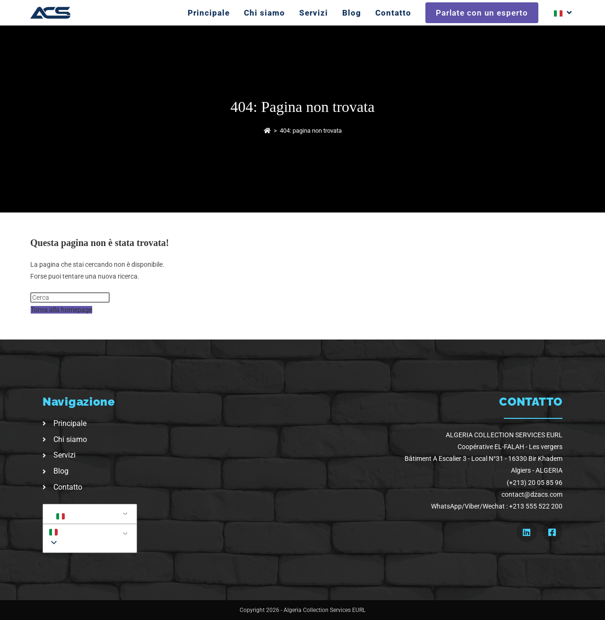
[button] (88, 532)
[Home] (267, 130)
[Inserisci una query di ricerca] (70, 297)
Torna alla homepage (61, 310)
